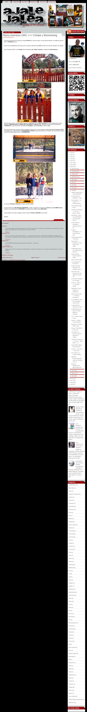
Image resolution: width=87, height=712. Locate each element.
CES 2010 (71, 534)
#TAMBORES (16, 1)
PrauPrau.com (33, 1)
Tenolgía (71, 687)
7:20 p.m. (7, 252)
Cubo (70, 555)
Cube (70, 552)
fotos (70, 570)
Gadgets (71, 583)
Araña (70, 512)
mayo (73, 187)
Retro (70, 650)
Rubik (70, 665)
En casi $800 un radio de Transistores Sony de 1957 (76, 301)
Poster (70, 635)
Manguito (4, 240)
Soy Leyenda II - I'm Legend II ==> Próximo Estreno (76, 202)
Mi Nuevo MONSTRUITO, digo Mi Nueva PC (76, 365)
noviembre (74, 171)
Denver (70, 558)
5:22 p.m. (7, 245)
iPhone (70, 601)
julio (73, 182)
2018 (71, 152)
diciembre (74, 168)
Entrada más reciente (7, 257)
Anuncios (71, 509)
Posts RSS (43, 1)
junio (73, 185)
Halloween (71, 589)
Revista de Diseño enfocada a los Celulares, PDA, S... (76, 267)
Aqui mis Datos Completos (75, 67)
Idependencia (72, 592)
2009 (71, 166)
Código (70, 543)
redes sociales (72, 647)
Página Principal (35, 257)
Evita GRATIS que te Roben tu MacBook (79, 462)
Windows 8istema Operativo (76, 699)
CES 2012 (71, 537)
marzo (73, 370)
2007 (71, 380)
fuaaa (70, 579)
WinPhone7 (72, 702)
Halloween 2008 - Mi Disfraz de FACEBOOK (80, 408)
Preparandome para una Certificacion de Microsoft (76, 250)
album (70, 491)
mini (70, 619)
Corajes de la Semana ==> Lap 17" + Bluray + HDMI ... (76, 211)
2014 (71, 158)
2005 (71, 384)
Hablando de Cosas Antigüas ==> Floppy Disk (76, 290)
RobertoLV (4, 233)
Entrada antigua (62, 257)
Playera (71, 632)
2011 (71, 162)
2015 (71, 156)
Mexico (70, 613)
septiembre (74, 176)
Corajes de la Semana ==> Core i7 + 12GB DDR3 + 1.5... (76, 341)
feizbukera (71, 567)
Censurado (71, 530)
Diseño (70, 561)
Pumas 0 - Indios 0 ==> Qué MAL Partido (75, 284)
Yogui (3, 226)
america (71, 497)
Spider (70, 678)
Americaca (71, 503)
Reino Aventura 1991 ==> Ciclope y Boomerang (30, 35)
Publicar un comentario (7, 255)
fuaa (70, 576)
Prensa (70, 638)
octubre (74, 174)
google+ (71, 586)
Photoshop (71, 629)
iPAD (70, 598)
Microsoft (71, 616)
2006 (71, 382)
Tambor (71, 681)
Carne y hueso (72, 524)
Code (70, 540)
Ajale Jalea (71, 488)
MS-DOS (71, 625)
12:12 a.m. (7, 239)
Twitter (70, 690)
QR (70, 644)
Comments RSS (51, 1)
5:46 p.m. (7, 232)
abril (73, 190)
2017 (71, 154)
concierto (71, 546)
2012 (71, 160)
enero (73, 376)
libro (70, 610)
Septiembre (72, 674)
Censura (71, 527)
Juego (70, 607)
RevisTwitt (25, 1)
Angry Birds (72, 506)
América (71, 500)
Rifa (70, 659)
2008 (71, 378)
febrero (73, 373)
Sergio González (6, 246)
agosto (73, 179)
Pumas (70, 641)
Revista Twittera (73, 653)
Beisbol (70, 518)
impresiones (72, 595)
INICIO (6, 1)
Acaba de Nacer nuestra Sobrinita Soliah (76, 255)
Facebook (71, 564)
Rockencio (71, 662)
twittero (70, 693)
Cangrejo (71, 521)
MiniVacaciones (73, 622)
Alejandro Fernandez (74, 494)
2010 (71, 164)
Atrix (70, 515)
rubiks (70, 671)
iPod (70, 604)
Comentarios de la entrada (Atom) (17, 260)
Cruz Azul (71, 549)
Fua (70, 573)
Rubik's (70, 668)
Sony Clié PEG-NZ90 (76, 259)
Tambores (71, 684)
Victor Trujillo (72, 696)
